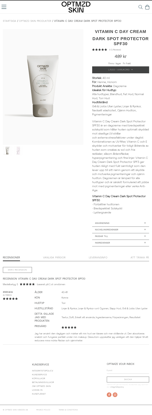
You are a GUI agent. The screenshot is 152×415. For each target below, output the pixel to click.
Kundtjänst (39, 394)
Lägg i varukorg (120, 69)
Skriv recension (17, 270)
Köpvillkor (38, 379)
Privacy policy (43, 410)
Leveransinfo (98, 258)
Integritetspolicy (42, 371)
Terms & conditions (68, 410)
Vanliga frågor (54, 258)
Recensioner (11, 258)
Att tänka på (140, 258)
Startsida (9, 21)
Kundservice (39, 375)
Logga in (37, 390)
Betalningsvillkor (43, 382)
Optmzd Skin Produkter (35, 21)
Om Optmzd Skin (41, 386)
